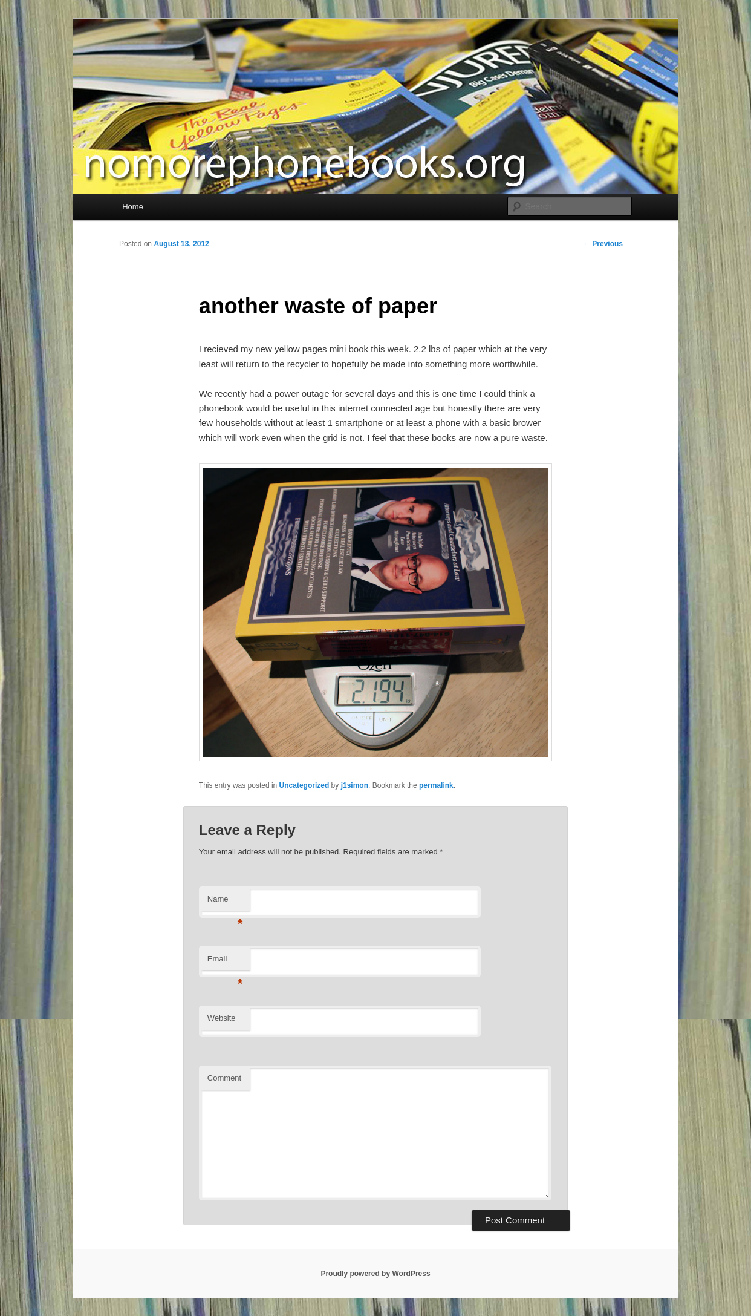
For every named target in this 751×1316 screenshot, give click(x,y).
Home (132, 206)
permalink (436, 785)
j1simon (354, 785)
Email (225, 962)
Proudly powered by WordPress (375, 1273)
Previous (603, 244)
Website (221, 1018)
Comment (224, 1077)
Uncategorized (304, 785)
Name (225, 902)
